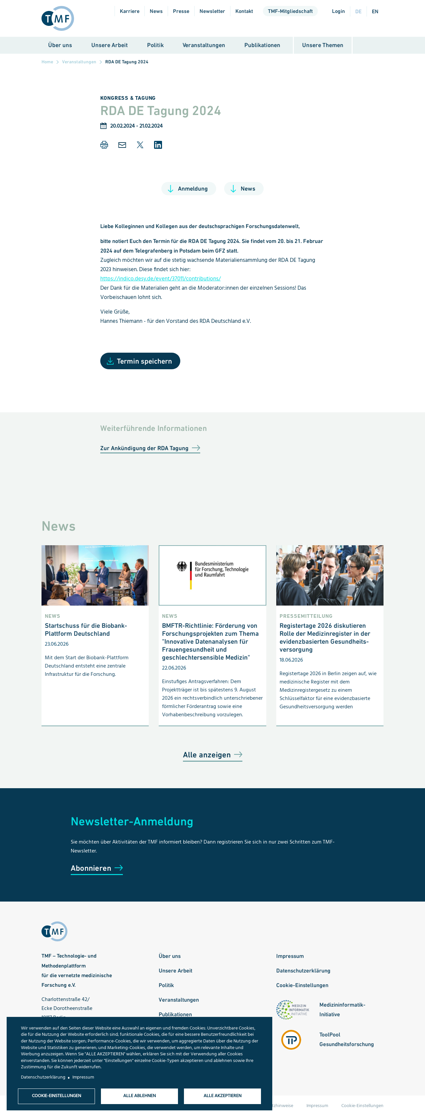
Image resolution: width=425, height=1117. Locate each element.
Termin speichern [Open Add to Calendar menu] (144, 362)
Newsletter (212, 11)
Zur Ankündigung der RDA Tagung (144, 448)
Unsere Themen (322, 45)
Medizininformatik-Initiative (342, 1010)
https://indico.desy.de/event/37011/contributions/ (160, 279)
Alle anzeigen (207, 755)
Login (338, 11)
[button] (104, 145)
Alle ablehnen (139, 1096)
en (375, 11)
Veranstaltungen (204, 45)
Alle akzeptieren (222, 1096)
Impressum (290, 956)
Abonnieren (91, 868)
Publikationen (262, 45)
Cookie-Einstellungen (302, 985)
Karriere (129, 11)
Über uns (60, 45)
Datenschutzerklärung (303, 971)
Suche (371, 45)
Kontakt (244, 11)
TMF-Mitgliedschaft (290, 11)
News (156, 11)
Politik (155, 45)
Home (47, 62)
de (358, 11)
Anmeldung (193, 189)
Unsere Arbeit (109, 45)
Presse (181, 11)
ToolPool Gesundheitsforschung (346, 1040)
